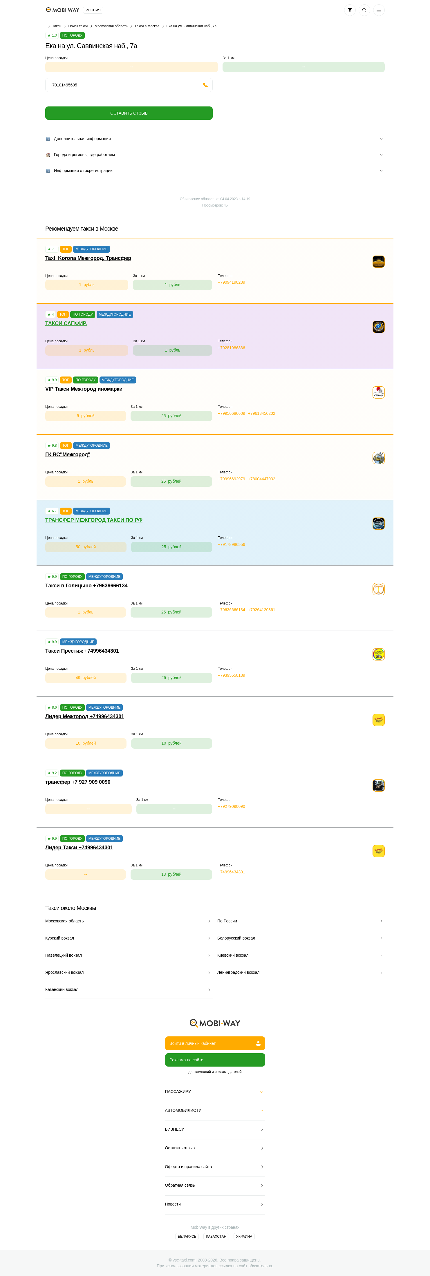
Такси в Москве (147, 26)
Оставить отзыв (128, 113)
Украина (244, 1237)
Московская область (111, 26)
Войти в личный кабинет (215, 1043)
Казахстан (216, 1237)
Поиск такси (78, 26)
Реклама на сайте (186, 1060)
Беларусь (187, 1237)
